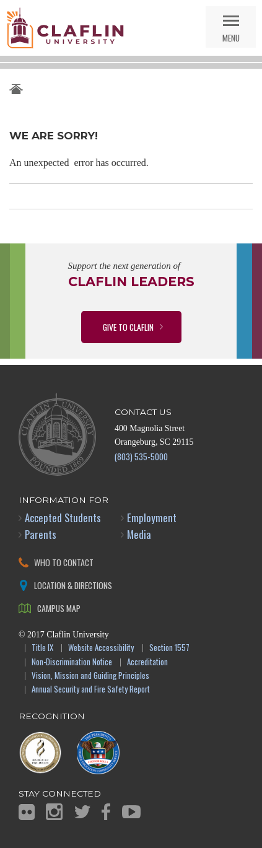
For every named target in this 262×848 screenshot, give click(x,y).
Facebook (106, 811)
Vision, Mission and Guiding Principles (90, 676)
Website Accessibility (101, 648)
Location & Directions (73, 585)
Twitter (82, 811)
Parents (40, 534)
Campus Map (59, 607)
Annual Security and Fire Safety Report (91, 690)
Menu (231, 37)
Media (139, 534)
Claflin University (65, 28)
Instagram (54, 811)
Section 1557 (169, 648)
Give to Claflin (128, 326)
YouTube (131, 811)
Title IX (42, 648)
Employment (152, 517)
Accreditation (147, 662)
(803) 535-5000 (141, 456)
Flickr (27, 812)
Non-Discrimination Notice (72, 662)
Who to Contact (64, 562)
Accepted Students (63, 517)
